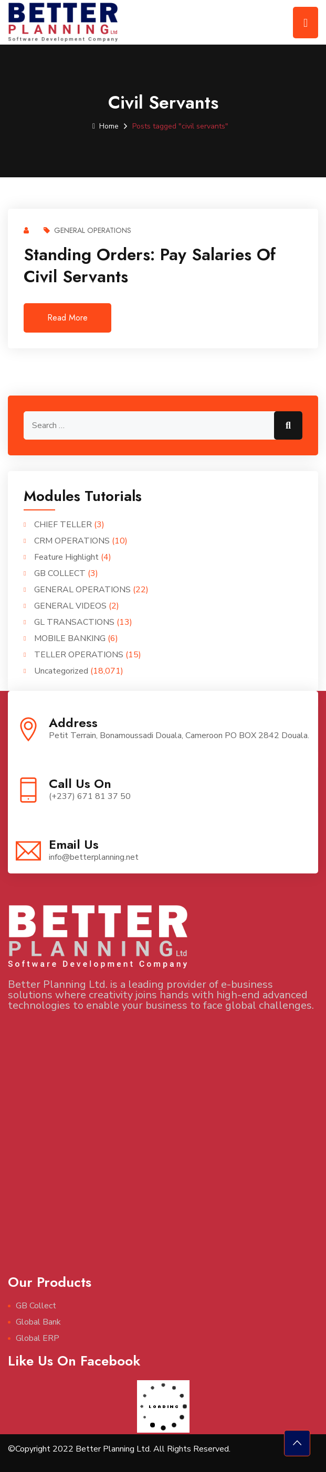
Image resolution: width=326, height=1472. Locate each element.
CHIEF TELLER (63, 524)
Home (105, 126)
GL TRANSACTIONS (74, 622)
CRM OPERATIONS (72, 541)
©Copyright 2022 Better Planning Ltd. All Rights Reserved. (119, 1449)
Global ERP (37, 1338)
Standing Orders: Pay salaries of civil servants (150, 265)
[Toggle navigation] (305, 22)
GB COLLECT (60, 573)
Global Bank (38, 1322)
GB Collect (36, 1306)
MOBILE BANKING (70, 638)
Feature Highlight (66, 557)
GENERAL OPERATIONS (87, 230)
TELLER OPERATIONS (78, 654)
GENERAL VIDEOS (70, 606)
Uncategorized (61, 671)
